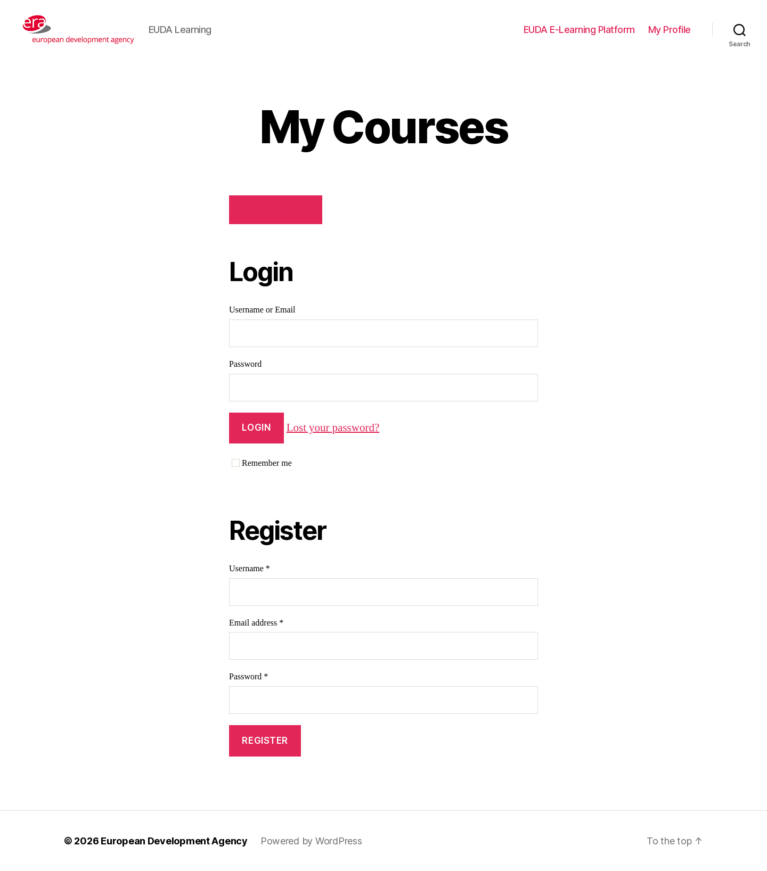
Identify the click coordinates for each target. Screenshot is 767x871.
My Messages (275, 209)
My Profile (669, 29)
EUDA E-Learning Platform (579, 29)
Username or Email (262, 310)
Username (249, 568)
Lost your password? (333, 427)
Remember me (262, 463)
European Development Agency (174, 841)
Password (245, 364)
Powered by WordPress (311, 841)
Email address (256, 623)
